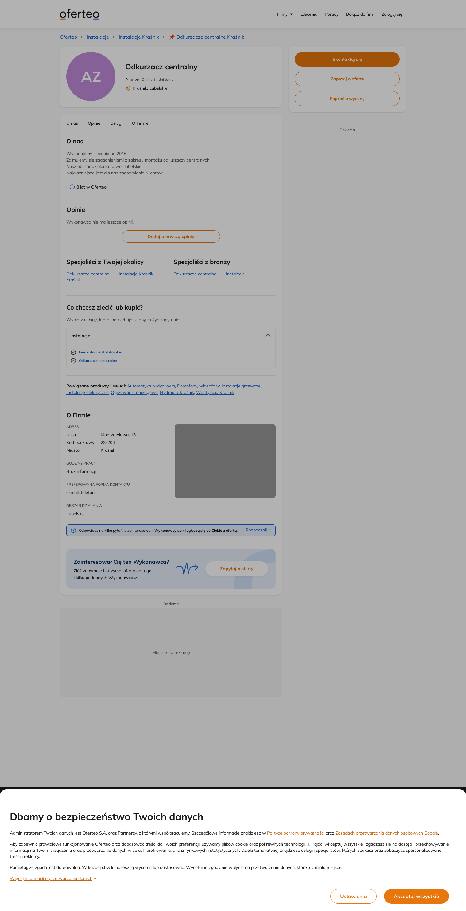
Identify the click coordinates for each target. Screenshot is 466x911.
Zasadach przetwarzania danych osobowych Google (387, 833)
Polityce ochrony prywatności (295, 833)
